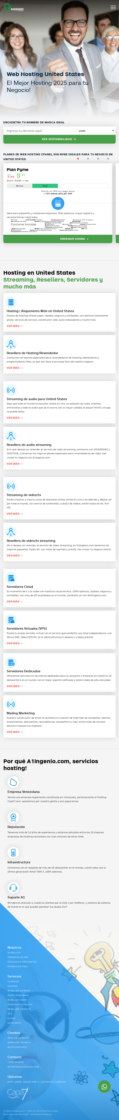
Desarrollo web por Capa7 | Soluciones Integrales (27, 1114)
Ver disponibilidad (59, 139)
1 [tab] (82, 158)
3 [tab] (102, 158)
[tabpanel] (59, 202)
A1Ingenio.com (41, 457)
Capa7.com (14, 801)
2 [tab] (92, 158)
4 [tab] (112, 158)
